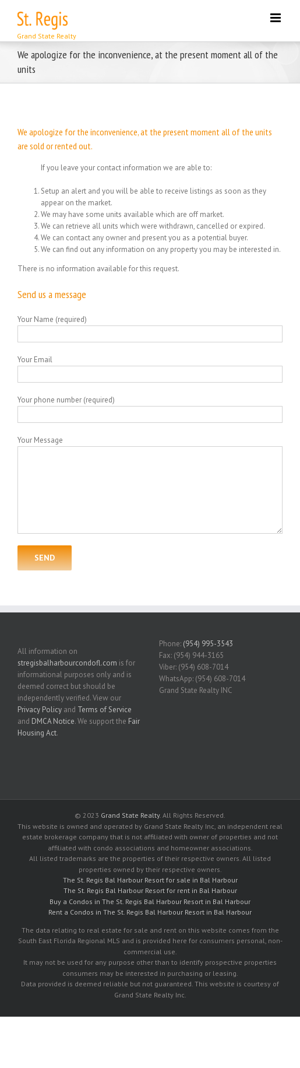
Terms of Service (104, 710)
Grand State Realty (130, 815)
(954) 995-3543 (208, 644)
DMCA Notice (53, 721)
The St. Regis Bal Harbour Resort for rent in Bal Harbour (150, 890)
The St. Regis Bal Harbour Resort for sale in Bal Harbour (150, 880)
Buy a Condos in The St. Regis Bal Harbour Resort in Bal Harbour (150, 901)
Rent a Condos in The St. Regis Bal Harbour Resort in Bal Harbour (150, 912)
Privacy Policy (39, 710)
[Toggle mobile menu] (276, 18)
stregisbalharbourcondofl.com (67, 663)
